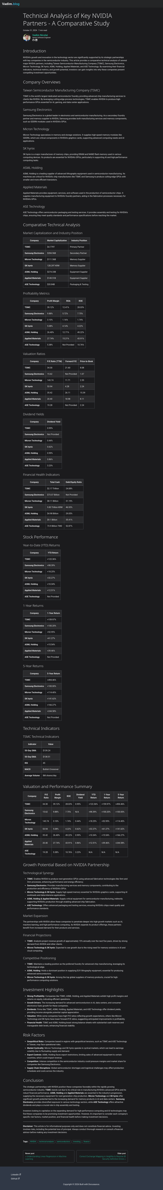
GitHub (15, 1179)
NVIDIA (33, 1142)
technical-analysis (46, 1142)
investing (76, 1142)
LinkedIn (16, 1174)
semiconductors (63, 1142)
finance (87, 1142)
